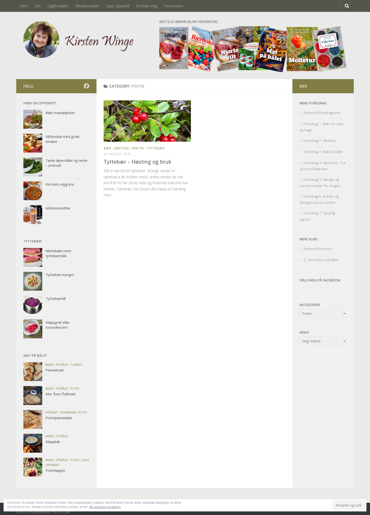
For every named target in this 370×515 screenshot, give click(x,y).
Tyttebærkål (56, 298)
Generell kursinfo (318, 248)
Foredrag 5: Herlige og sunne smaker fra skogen (320, 182)
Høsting (121, 148)
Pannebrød (54, 370)
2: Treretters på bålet (321, 259)
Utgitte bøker (58, 6)
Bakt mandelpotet (60, 112)
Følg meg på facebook (319, 280)
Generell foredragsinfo (322, 112)
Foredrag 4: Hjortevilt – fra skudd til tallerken (322, 165)
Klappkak (53, 441)
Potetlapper (55, 470)
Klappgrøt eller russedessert (58, 325)
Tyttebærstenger (60, 274)
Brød (50, 365)
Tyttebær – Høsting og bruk (137, 161)
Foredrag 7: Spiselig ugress (317, 216)
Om (38, 6)
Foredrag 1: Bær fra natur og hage (322, 126)
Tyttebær (155, 148)
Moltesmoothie (58, 208)
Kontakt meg (146, 6)
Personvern (173, 6)
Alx (68, 512)
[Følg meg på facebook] (86, 86)
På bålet (62, 365)
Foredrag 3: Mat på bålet (323, 151)
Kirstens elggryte (60, 184)
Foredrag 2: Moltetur (320, 140)
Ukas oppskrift (118, 6)
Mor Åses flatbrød (60, 394)
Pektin (138, 148)
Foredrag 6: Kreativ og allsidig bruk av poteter (319, 199)
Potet (75, 389)
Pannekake (68, 412)
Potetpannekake (59, 417)
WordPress (42, 512)
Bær (107, 148)
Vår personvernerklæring (105, 507)
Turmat (76, 365)
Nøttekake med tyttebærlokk (58, 253)
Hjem (24, 6)
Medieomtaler (87, 6)
